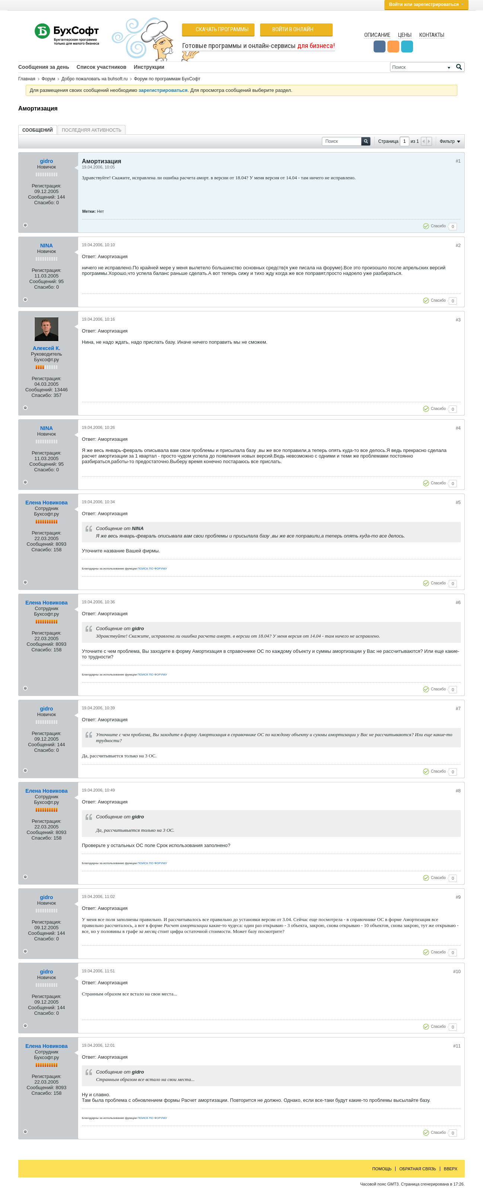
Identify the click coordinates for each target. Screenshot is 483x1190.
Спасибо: (44, 202)
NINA (46, 245)
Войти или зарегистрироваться (426, 4)
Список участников (102, 67)
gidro (46, 161)
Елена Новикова (46, 503)
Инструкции (149, 67)
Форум (48, 78)
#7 (458, 708)
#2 (458, 245)
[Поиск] (427, 67)
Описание (377, 35)
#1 (458, 161)
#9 (458, 897)
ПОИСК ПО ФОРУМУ (152, 568)
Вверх (450, 1169)
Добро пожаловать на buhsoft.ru (94, 78)
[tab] (37, 130)
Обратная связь (417, 1169)
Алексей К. (46, 348)
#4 (458, 428)
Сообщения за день (43, 67)
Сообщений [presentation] (37, 130)
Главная (26, 78)
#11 (457, 1046)
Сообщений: (41, 197)
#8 (458, 790)
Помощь (382, 1169)
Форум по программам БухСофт (167, 78)
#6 (458, 602)
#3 (458, 320)
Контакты (431, 35)
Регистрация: (46, 186)
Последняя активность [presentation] (91, 130)
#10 (457, 971)
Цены (405, 35)
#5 (458, 502)
